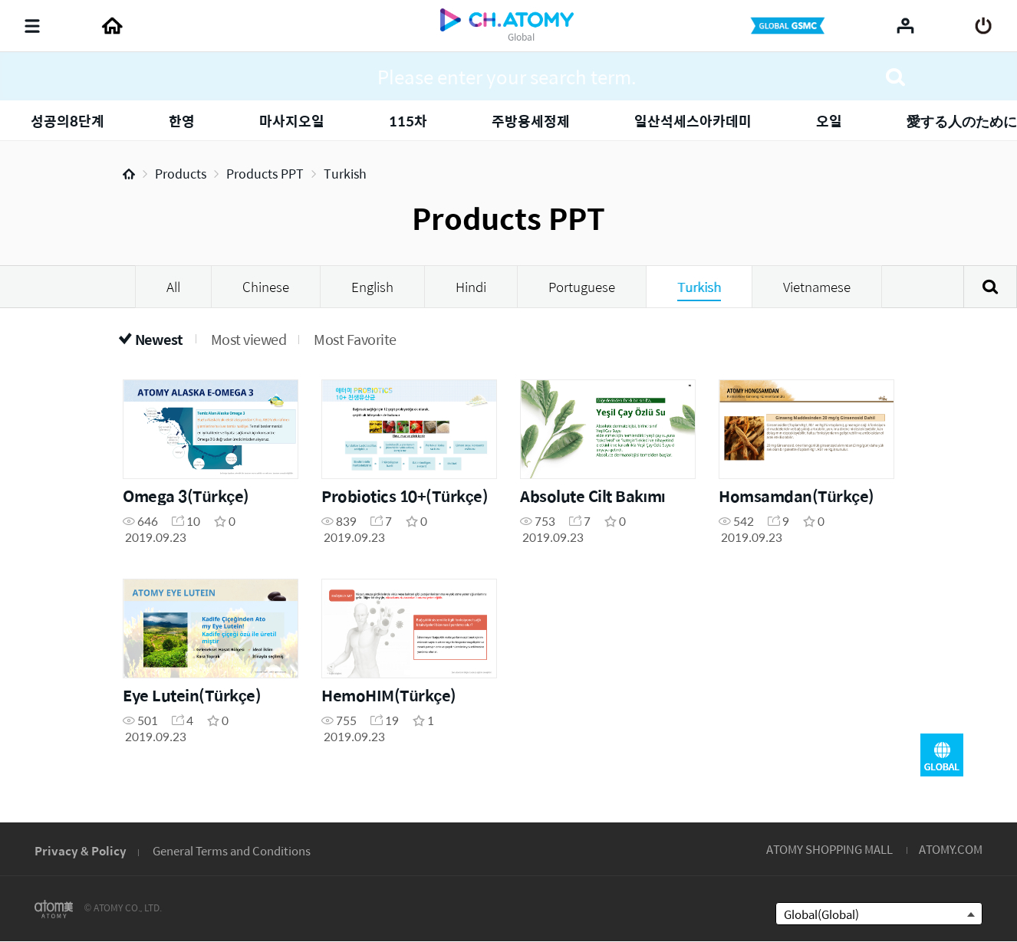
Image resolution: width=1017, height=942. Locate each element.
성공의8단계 (67, 120)
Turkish (345, 173)
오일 (829, 120)
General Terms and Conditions (232, 850)
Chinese (265, 287)
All (173, 287)
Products (180, 173)
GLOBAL (941, 755)
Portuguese (581, 287)
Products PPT (265, 173)
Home (129, 174)
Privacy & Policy (81, 850)
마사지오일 (291, 120)
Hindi (471, 287)
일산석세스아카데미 (693, 120)
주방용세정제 (531, 120)
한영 (182, 120)
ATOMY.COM (950, 849)
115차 (408, 120)
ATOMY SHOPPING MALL (829, 849)
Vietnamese (817, 287)
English (372, 287)
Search (990, 286)
